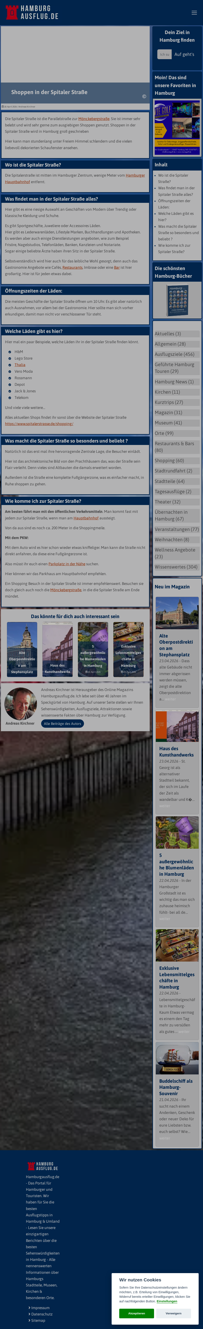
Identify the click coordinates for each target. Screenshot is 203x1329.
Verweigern (174, 1313)
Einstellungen (167, 1301)
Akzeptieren (136, 1313)
